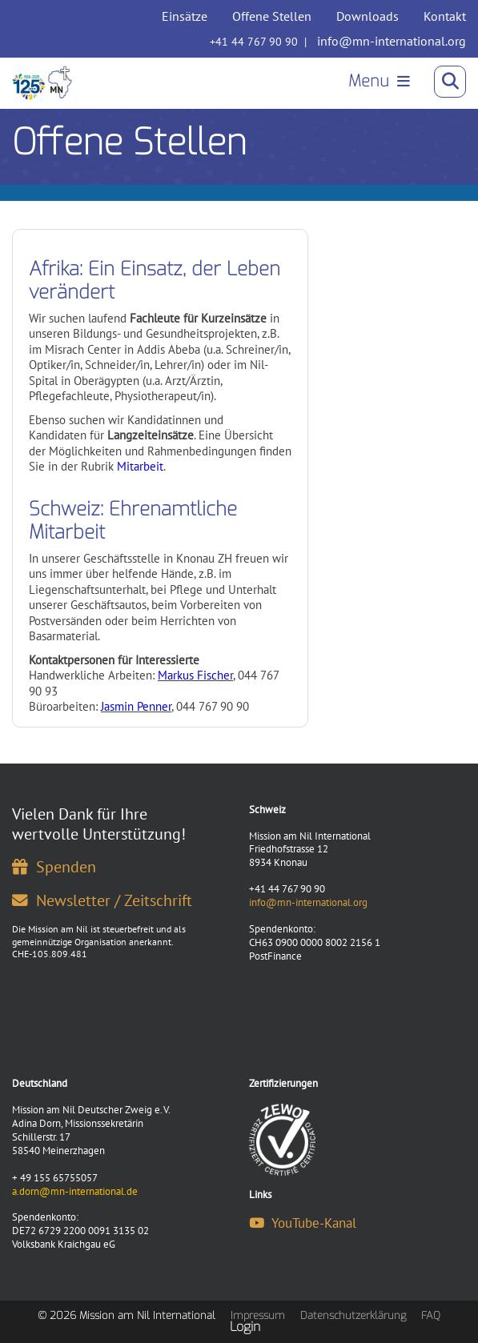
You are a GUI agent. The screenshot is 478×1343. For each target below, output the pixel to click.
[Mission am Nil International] (42, 82)
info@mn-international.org (391, 41)
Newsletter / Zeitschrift (102, 900)
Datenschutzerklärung (353, 1315)
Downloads (367, 16)
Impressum (258, 1315)
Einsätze (184, 16)
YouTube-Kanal (302, 1223)
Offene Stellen (271, 16)
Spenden (54, 866)
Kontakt (445, 16)
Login (245, 1326)
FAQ (430, 1315)
